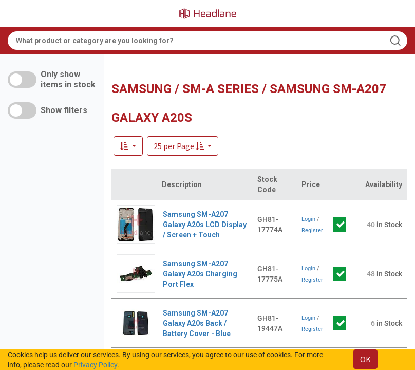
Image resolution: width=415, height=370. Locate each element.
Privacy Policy (95, 365)
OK (365, 359)
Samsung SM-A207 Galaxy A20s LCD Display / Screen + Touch (205, 224)
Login (308, 219)
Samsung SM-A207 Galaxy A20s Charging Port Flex (200, 274)
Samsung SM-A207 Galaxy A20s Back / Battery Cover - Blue (197, 323)
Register (312, 230)
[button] (182, 146)
